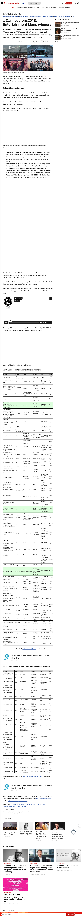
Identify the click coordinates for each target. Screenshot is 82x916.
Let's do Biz (78, 915)
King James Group (31, 804)
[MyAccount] (78, 3)
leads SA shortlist (70, 36)
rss (73, 16)
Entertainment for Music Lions (32, 776)
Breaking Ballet (22, 806)
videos (21, 16)
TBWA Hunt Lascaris (17, 804)
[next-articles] (79, 825)
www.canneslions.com (33, 16)
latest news (7, 16)
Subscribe (69, 3)
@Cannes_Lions (47, 16)
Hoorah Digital (55, 830)
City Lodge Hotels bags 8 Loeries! (9, 833)
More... (56, 41)
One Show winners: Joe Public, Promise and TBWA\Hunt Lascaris (41, 834)
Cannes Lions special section (17, 801)
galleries (15, 16)
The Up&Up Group (34, 874)
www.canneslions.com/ (43, 798)
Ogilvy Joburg (42, 804)
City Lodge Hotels (8, 830)
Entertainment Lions (29, 649)
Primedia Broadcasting (9, 903)
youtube (57, 16)
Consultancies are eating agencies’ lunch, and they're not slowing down (57, 835)
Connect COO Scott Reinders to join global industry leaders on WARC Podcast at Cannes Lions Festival (41, 869)
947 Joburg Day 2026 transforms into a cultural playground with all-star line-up (15, 898)
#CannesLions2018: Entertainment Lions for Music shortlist (31, 787)
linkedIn (68, 16)
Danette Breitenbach (61, 870)
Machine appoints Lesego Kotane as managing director (26, 833)
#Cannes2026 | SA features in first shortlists (67, 867)
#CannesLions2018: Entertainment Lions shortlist (30, 656)
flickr (62, 16)
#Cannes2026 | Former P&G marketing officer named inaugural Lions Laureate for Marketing (15, 869)
